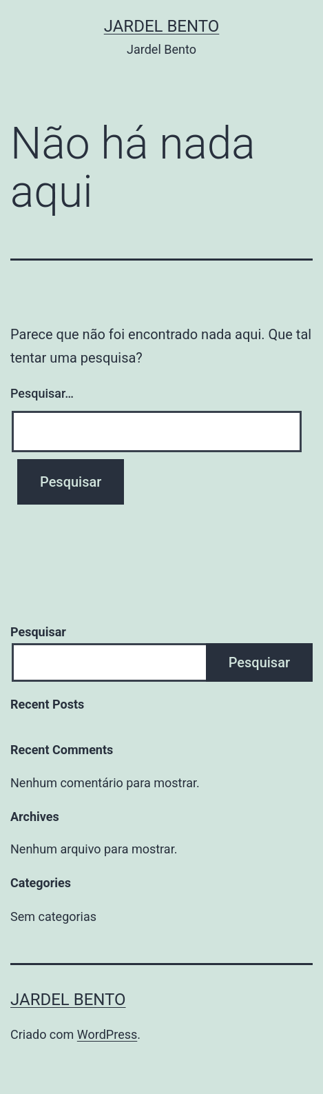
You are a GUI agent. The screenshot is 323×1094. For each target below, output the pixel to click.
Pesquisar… (42, 393)
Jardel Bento (162, 26)
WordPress (107, 1034)
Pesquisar (38, 632)
